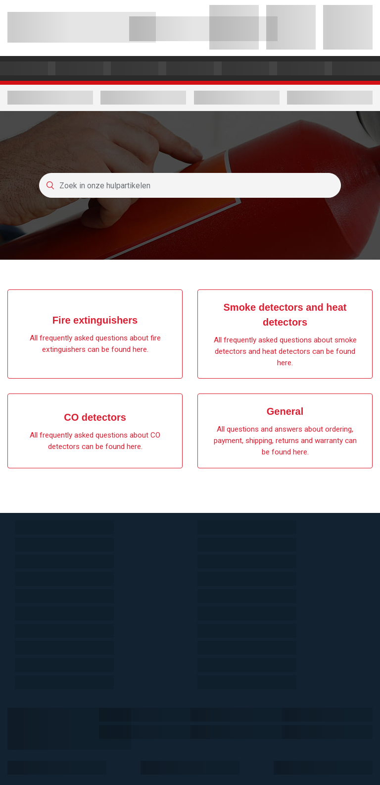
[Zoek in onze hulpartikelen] (190, 185)
